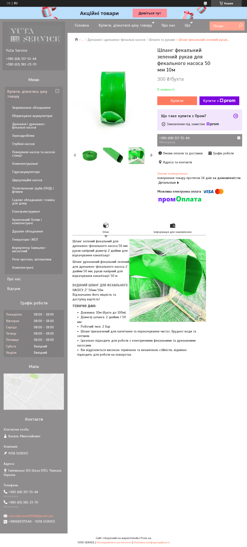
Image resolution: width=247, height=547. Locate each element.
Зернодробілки (23, 136)
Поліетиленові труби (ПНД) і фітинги (33, 190)
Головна (82, 25)
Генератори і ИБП (25, 240)
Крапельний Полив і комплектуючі (27, 221)
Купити (177, 100)
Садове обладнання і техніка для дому (33, 201)
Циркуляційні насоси (27, 180)
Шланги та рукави (162, 40)
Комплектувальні (25, 164)
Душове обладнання (27, 231)
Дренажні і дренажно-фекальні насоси (116, 40)
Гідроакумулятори (26, 172)
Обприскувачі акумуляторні (32, 116)
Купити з (219, 100)
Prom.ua (146, 538)
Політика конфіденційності (151, 542)
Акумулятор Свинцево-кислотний (29, 249)
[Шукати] (240, 26)
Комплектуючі (22, 268)
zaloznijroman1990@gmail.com (30, 516)
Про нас (168, 25)
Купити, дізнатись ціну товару (27, 94)
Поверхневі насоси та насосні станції (33, 154)
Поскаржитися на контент (113, 542)
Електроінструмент (26, 211)
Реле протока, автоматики (31, 259)
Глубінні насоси (23, 144)
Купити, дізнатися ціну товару (125, 25)
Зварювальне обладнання (31, 108)
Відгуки (13, 288)
